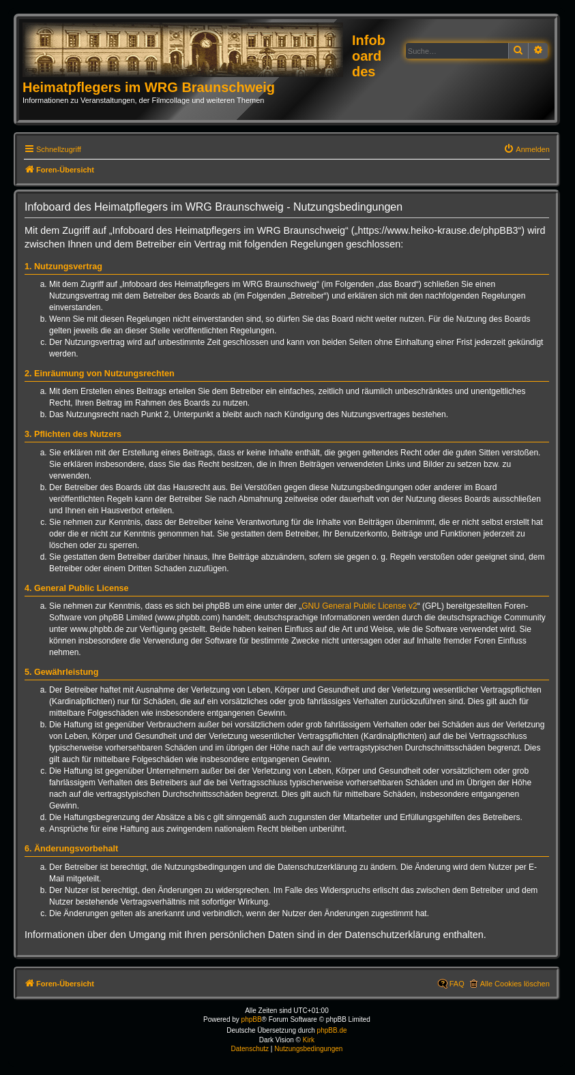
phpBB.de (332, 1030)
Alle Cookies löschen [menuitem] (515, 984)
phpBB (251, 1019)
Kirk (308, 1040)
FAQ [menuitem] (457, 984)
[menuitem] (526, 149)
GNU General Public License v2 (359, 606)
